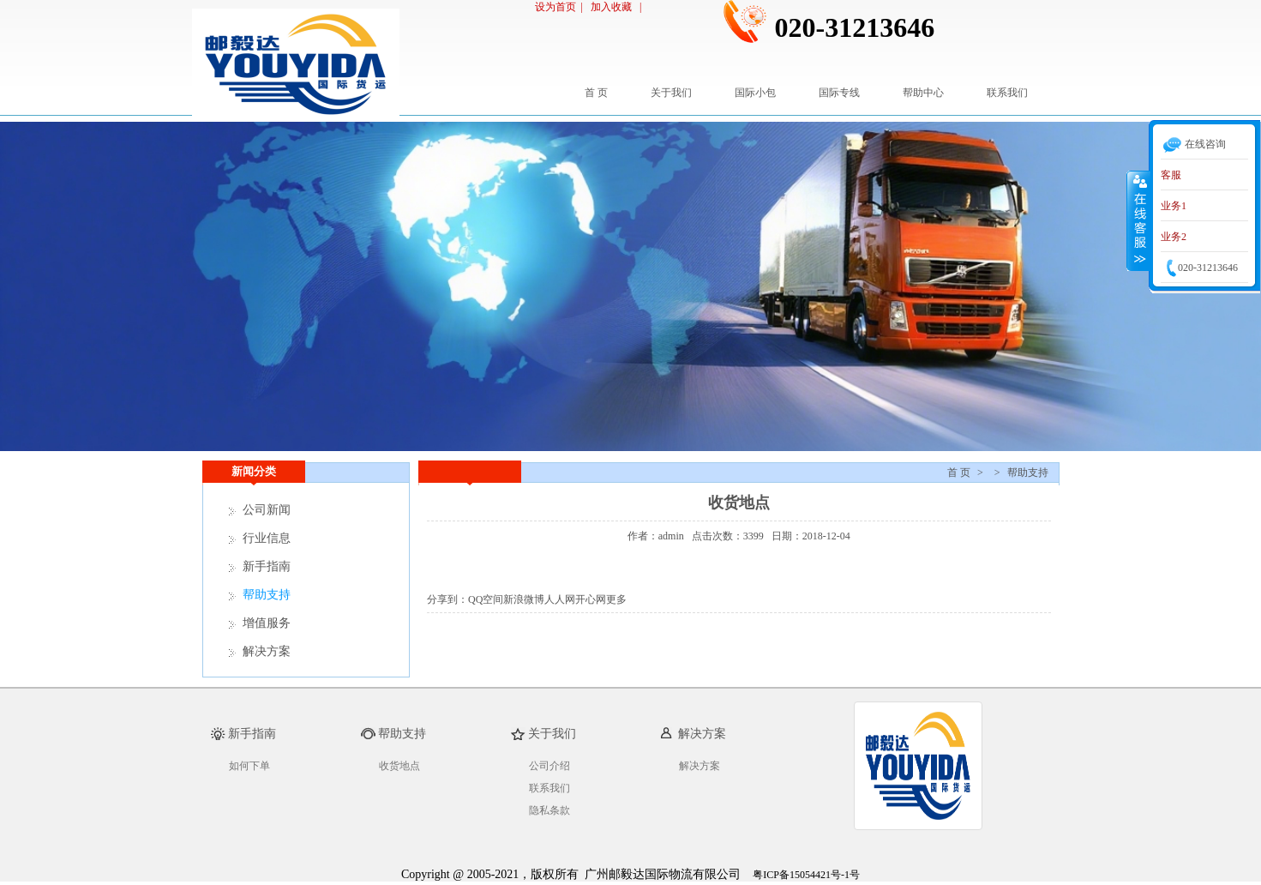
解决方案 (267, 651)
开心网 (590, 599)
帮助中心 (923, 93)
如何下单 (249, 766)
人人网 (559, 599)
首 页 (596, 93)
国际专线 (839, 93)
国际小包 (755, 93)
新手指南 (267, 566)
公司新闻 (267, 509)
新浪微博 (523, 599)
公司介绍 (549, 766)
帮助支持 (1027, 473)
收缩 (1138, 220)
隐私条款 (549, 810)
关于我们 (671, 93)
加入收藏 (612, 7)
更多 (616, 599)
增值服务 (267, 623)
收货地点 (399, 766)
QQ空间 (485, 599)
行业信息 (267, 538)
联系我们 (1007, 93)
